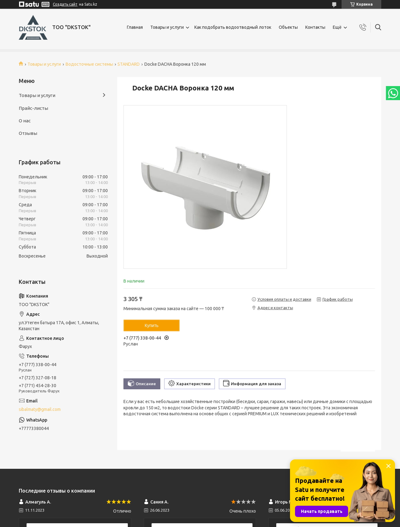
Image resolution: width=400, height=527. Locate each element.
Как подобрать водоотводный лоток (232, 27)
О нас (25, 120)
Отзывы (28, 133)
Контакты (315, 27)
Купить (151, 325)
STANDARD (129, 64)
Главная (135, 27)
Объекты (288, 27)
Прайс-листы (33, 108)
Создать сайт (65, 4)
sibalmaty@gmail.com (40, 409)
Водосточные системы (89, 64)
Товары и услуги (167, 27)
